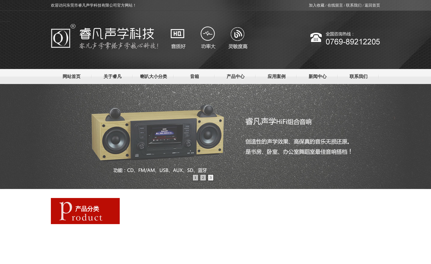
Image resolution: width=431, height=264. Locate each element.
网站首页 (72, 76)
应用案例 (277, 76)
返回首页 (372, 5)
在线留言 (335, 5)
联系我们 (354, 5)
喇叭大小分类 (153, 76)
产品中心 (236, 76)
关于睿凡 (113, 76)
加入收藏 (316, 5)
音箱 (194, 76)
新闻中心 (318, 76)
